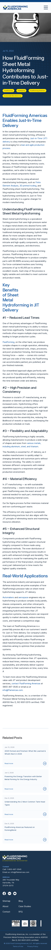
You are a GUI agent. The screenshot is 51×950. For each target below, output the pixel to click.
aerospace (23, 597)
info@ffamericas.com (13, 690)
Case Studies (24, 906)
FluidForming (8, 342)
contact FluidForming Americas (26, 683)
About (5, 906)
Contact (6, 911)
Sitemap (6, 901)
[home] (15, 7)
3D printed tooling (28, 185)
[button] (45, 7)
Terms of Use (18, 946)
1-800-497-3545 (14, 869)
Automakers (8, 597)
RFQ (20, 911)
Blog (20, 901)
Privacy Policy (32, 946)
